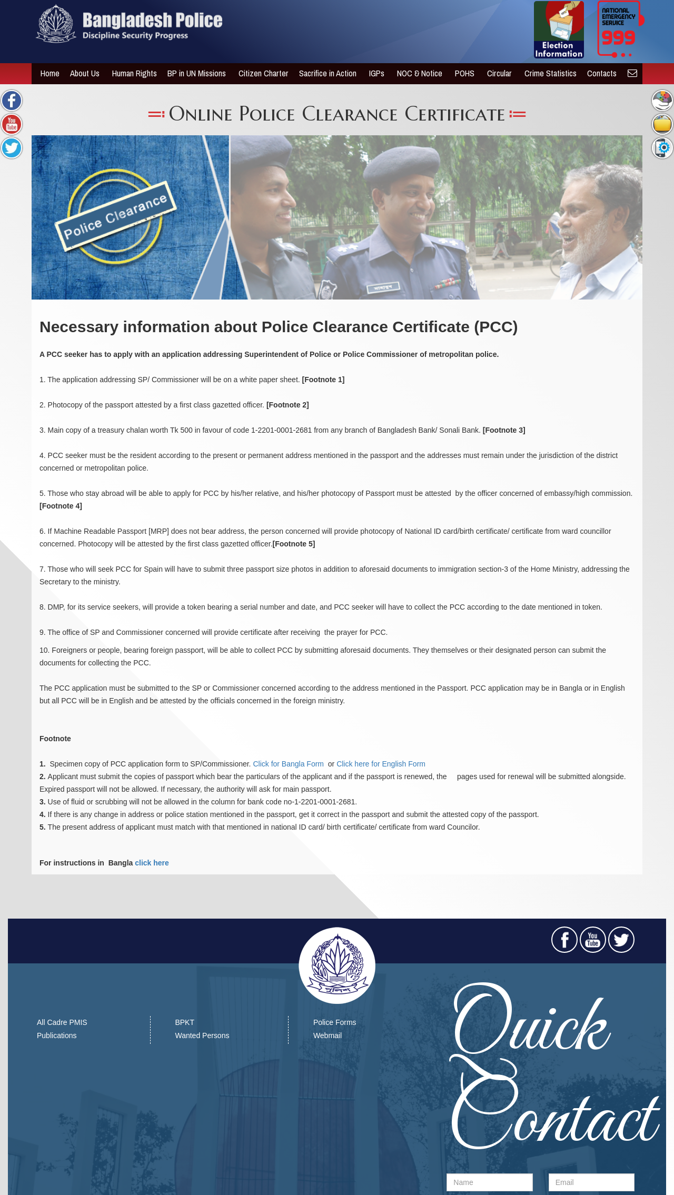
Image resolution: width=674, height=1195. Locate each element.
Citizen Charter (260, 73)
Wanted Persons (202, 1035)
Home (46, 73)
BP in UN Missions (194, 73)
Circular (496, 73)
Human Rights (130, 73)
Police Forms (334, 1022)
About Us (82, 73)
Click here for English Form (380, 764)
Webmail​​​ (327, 1035)
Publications (57, 1035)
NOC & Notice (417, 73)
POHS (462, 73)
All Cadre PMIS (62, 1022)
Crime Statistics (547, 73)
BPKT (184, 1022)
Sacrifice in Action (325, 73)
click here (152, 863)
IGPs (374, 73)
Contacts (599, 73)
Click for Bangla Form (289, 764)
